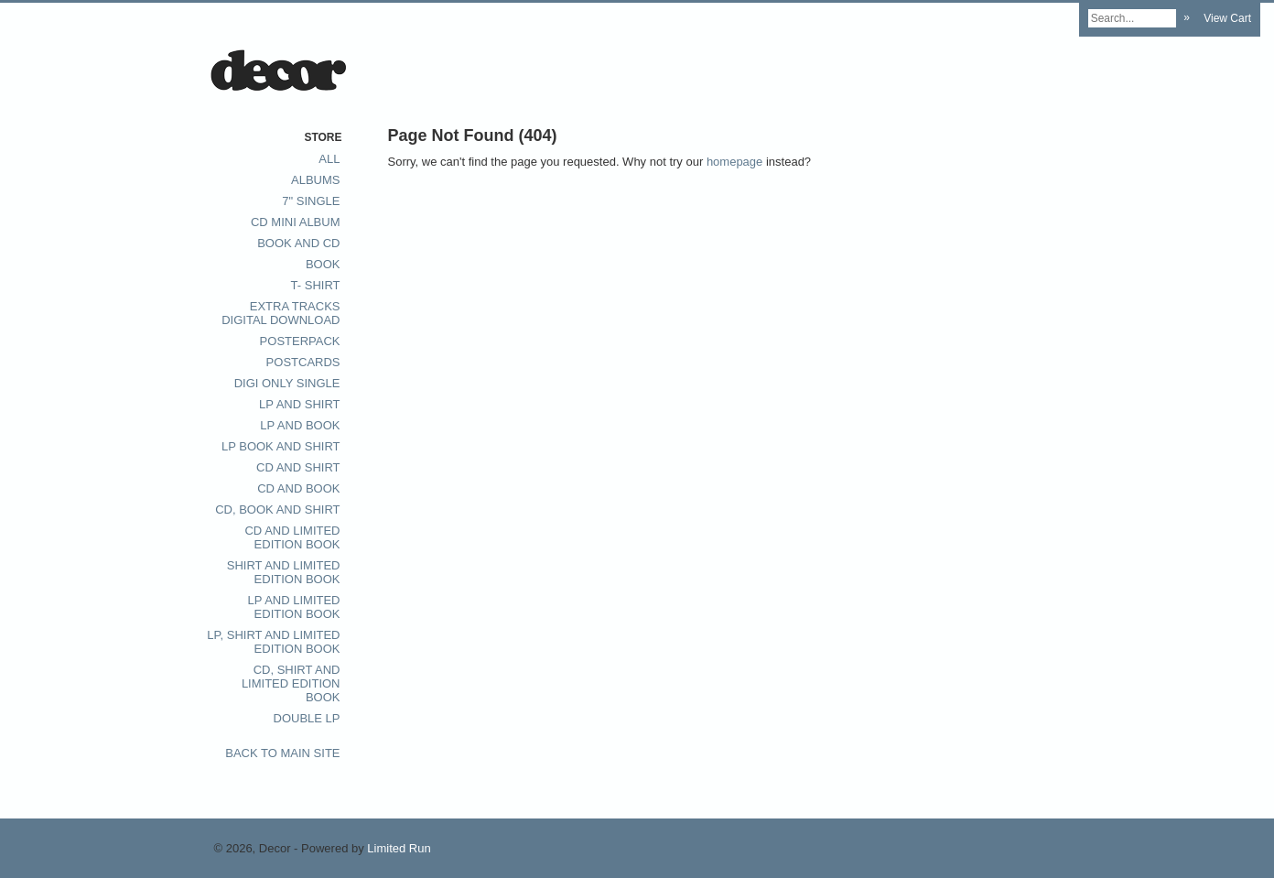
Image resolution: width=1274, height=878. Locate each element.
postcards (303, 362)
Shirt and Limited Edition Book (283, 572)
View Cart (1227, 18)
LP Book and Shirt (280, 446)
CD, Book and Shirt (277, 509)
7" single (311, 201)
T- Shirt (315, 285)
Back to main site (282, 753)
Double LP (307, 718)
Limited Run (398, 848)
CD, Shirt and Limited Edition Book (291, 683)
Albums (315, 180)
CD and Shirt (298, 467)
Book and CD (298, 243)
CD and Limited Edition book (292, 537)
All (329, 159)
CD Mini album (295, 222)
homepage (734, 161)
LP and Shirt (299, 404)
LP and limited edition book (294, 607)
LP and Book (300, 425)
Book (323, 264)
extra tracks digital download (280, 313)
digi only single (287, 383)
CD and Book (298, 488)
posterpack (300, 341)
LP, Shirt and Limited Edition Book (273, 642)
